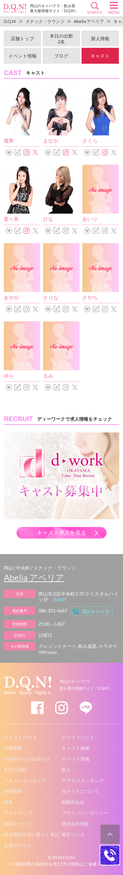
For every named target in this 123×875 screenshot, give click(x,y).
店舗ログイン (18, 845)
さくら (90, 141)
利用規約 (13, 791)
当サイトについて (80, 791)
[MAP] (59, 599)
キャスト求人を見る (61, 533)
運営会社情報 (75, 823)
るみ (48, 375)
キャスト (100, 56)
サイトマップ (18, 812)
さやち (90, 297)
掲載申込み (73, 802)
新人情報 (100, 38)
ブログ (61, 56)
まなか (51, 141)
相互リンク (73, 834)
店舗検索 (13, 748)
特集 (8, 802)
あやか (11, 297)
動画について (18, 823)
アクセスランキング (83, 780)
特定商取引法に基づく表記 (31, 834)
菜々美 (11, 219)
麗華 (9, 141)
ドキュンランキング (25, 780)
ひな (48, 219)
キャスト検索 (76, 748)
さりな (51, 297)
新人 (66, 769)
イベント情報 (22, 56)
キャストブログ (20, 737)
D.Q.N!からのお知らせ (27, 759)
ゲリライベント (78, 737)
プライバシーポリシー (85, 812)
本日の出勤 (61, 38)
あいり (90, 219)
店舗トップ (22, 38)
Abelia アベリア (34, 577)
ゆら (9, 375)
